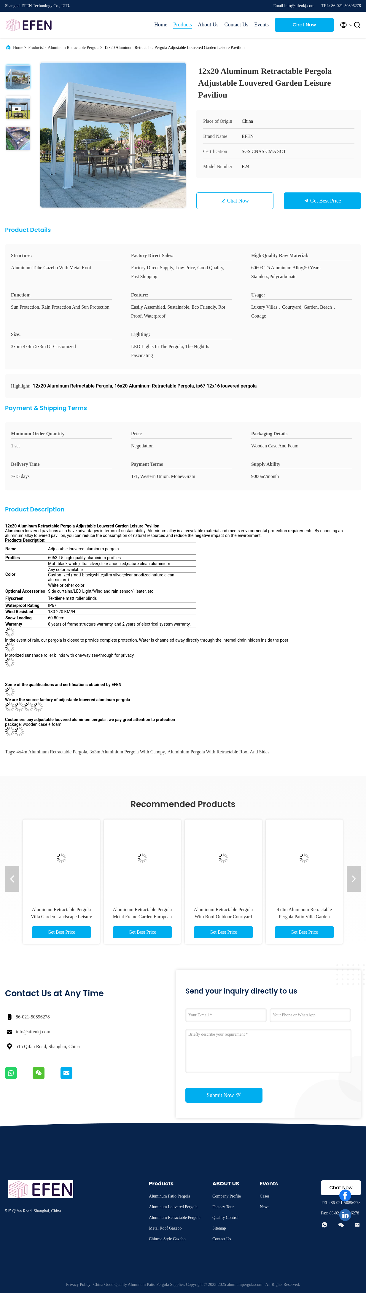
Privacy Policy (78, 1284)
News (264, 1207)
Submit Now (224, 1095)
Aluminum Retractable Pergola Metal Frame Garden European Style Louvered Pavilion (142, 916)
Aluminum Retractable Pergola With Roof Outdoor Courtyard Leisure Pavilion (223, 916)
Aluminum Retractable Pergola (73, 47)
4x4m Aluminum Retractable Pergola (51, 751)
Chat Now (304, 24)
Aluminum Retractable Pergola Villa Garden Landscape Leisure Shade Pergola (61, 916)
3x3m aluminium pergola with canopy (127, 751)
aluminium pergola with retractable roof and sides (219, 751)
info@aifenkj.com (33, 1031)
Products (182, 25)
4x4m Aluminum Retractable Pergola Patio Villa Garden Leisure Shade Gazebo (304, 916)
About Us (208, 25)
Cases (265, 1196)
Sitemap (219, 1228)
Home (160, 25)
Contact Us (237, 25)
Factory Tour (223, 1207)
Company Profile (226, 1196)
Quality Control (225, 1217)
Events (261, 25)
